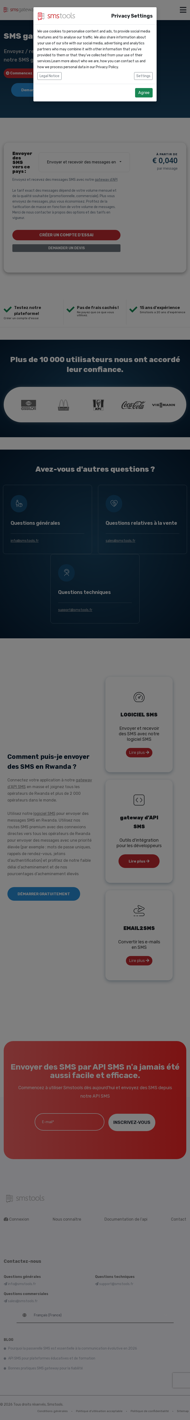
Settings (143, 76)
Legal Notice (49, 76)
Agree (143, 92)
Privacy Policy (107, 67)
